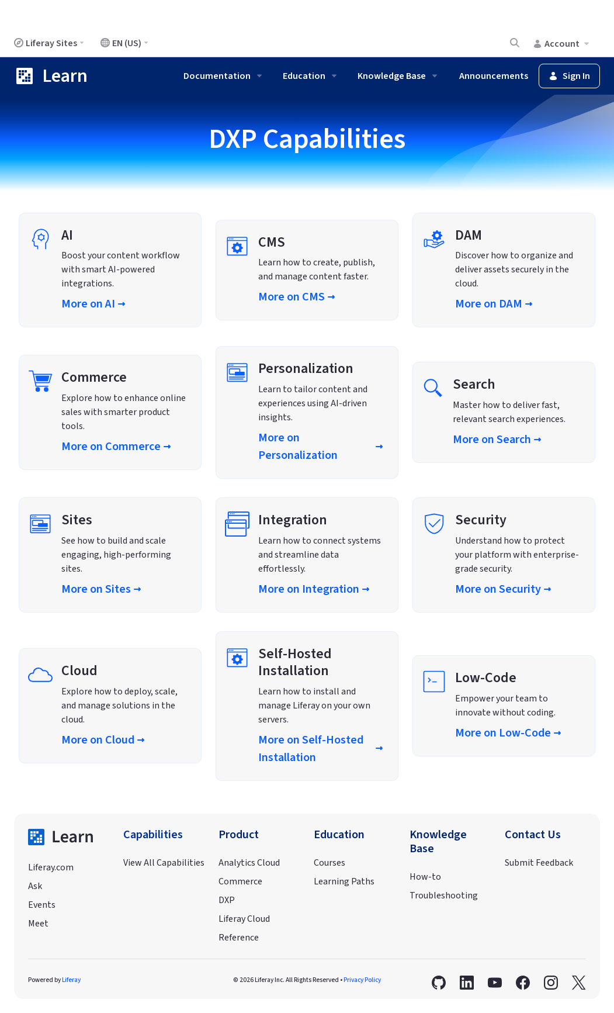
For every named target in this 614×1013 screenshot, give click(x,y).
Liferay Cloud (244, 918)
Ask (35, 886)
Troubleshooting (444, 895)
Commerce (240, 881)
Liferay (71, 980)
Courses (329, 862)
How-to (425, 876)
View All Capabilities (163, 862)
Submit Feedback (539, 862)
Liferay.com (51, 867)
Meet (38, 923)
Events (41, 904)
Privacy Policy (362, 980)
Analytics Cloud (249, 862)
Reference (238, 937)
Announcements (493, 76)
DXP (226, 900)
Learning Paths (344, 881)
